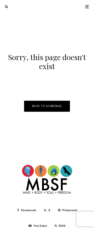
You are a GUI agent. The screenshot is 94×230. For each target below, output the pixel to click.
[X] (47, 210)
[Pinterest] (67, 210)
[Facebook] (27, 210)
